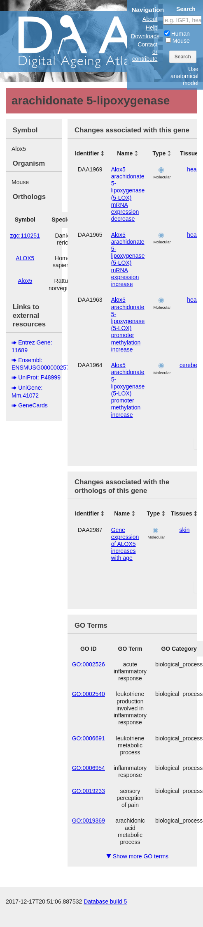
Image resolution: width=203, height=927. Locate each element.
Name (125, 153)
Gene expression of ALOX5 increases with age (125, 544)
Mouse (178, 40)
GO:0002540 (88, 694)
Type (159, 153)
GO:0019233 (88, 791)
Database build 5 (105, 901)
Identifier (87, 153)
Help (152, 27)
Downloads (145, 36)
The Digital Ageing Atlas (82, 41)
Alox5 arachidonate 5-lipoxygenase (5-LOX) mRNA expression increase (128, 259)
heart (193, 169)
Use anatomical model (184, 76)
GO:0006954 (88, 768)
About (150, 19)
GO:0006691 (88, 738)
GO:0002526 (88, 664)
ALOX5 (25, 258)
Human (177, 33)
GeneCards (33, 405)
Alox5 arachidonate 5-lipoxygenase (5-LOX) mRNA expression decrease (128, 194)
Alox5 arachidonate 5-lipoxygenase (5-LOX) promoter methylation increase (128, 324)
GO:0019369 (88, 820)
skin (185, 530)
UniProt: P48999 (39, 377)
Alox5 (25, 280)
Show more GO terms (137, 856)
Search (183, 57)
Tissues (181, 513)
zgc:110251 (25, 235)
